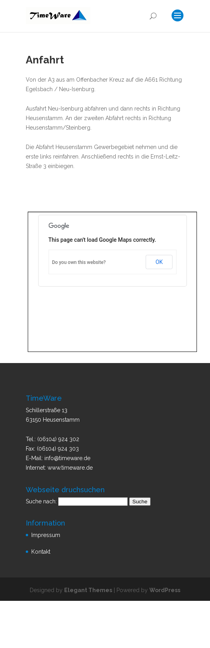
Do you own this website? (79, 262)
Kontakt (40, 552)
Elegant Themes (88, 590)
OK (158, 262)
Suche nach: (41, 501)
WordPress (164, 590)
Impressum (45, 535)
